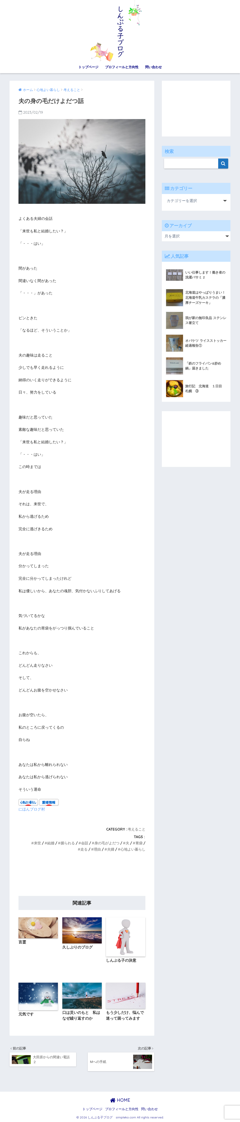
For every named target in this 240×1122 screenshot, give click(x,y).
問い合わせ (153, 67)
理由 (97, 849)
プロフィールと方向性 (121, 67)
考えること (136, 829)
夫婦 (110, 849)
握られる (68, 843)
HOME (120, 1100)
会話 (84, 843)
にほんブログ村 (31, 809)
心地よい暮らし (132, 849)
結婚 (50, 843)
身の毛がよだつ (106, 843)
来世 (37, 843)
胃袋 (138, 843)
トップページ (88, 67)
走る (83, 849)
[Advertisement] (81, 875)
